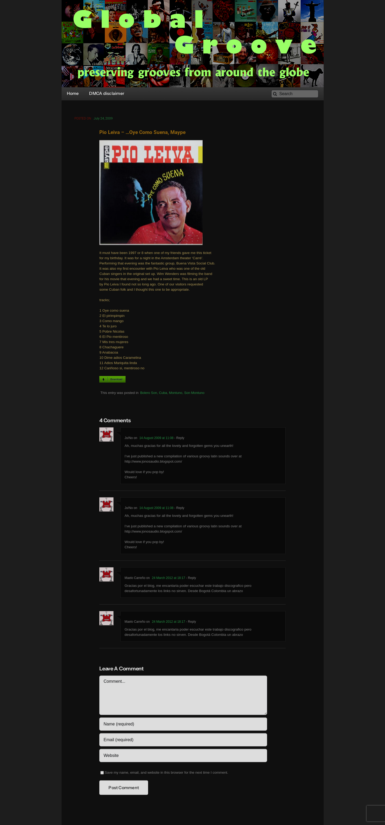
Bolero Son (148, 393)
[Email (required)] (183, 740)
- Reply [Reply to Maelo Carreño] (190, 578)
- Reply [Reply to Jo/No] (178, 439)
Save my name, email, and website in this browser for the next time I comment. (166, 773)
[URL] (183, 756)
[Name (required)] (183, 724)
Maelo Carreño (134, 578)
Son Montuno (194, 393)
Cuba (163, 393)
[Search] (294, 94)
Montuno (175, 393)
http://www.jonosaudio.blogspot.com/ (153, 462)
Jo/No (128, 439)
